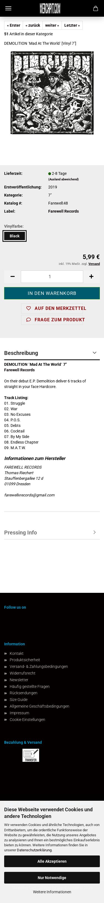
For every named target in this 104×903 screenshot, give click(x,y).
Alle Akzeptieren (52, 861)
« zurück (33, 25)
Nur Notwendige (52, 877)
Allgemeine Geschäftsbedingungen (39, 706)
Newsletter (19, 680)
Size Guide (18, 699)
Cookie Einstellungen (27, 719)
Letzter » (72, 25)
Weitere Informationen (52, 892)
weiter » (52, 25)
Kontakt (17, 653)
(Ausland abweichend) (63, 179)
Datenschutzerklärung (34, 850)
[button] (12, 276)
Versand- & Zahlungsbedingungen (39, 666)
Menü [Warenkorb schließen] (8, 8)
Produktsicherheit (25, 660)
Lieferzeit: (13, 173)
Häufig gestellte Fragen (30, 686)
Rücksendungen (23, 693)
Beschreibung (21, 353)
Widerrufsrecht (22, 673)
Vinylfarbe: (14, 226)
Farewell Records (63, 211)
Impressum (19, 713)
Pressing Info (20, 532)
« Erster (13, 25)
